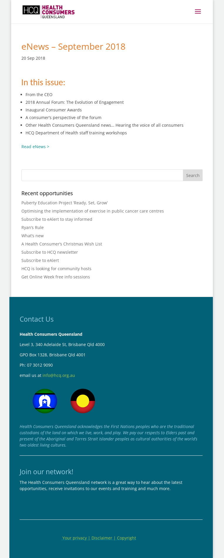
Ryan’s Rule (32, 227)
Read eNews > (35, 146)
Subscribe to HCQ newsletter (49, 252)
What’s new (32, 235)
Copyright (126, 538)
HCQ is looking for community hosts (56, 268)
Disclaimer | (104, 538)
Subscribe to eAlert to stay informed (56, 219)
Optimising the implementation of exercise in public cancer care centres (92, 211)
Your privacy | (76, 538)
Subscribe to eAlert (40, 260)
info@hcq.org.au (59, 375)
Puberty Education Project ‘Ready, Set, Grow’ (64, 203)
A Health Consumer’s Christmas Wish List (61, 244)
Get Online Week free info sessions (55, 277)
